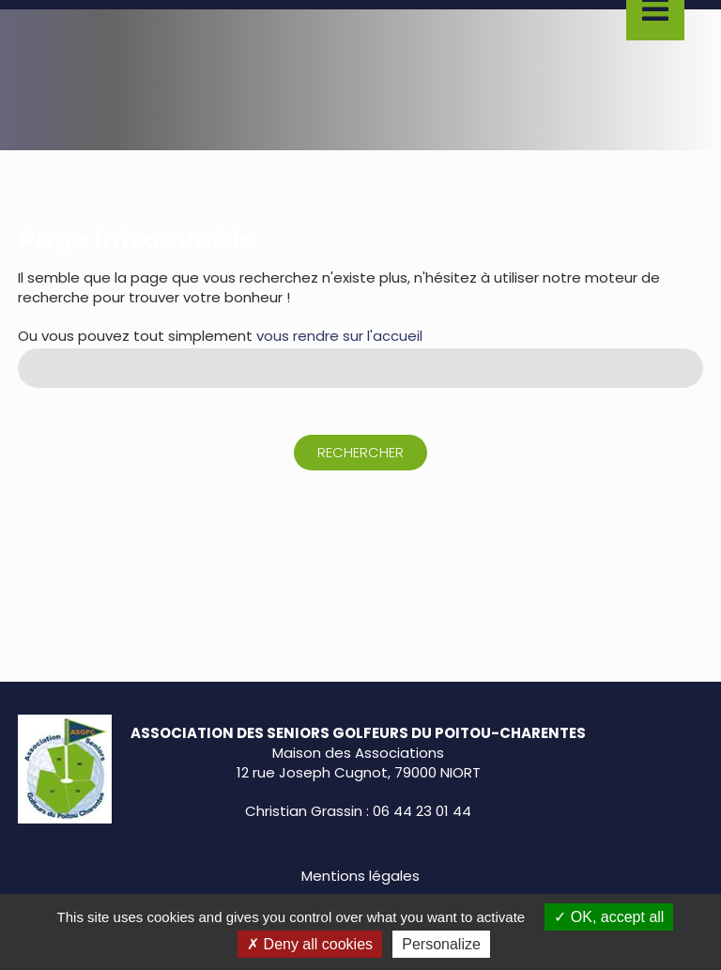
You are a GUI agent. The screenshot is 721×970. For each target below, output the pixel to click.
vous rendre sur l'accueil (339, 336)
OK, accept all (609, 917)
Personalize (441, 944)
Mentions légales (360, 875)
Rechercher (360, 452)
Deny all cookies (310, 944)
